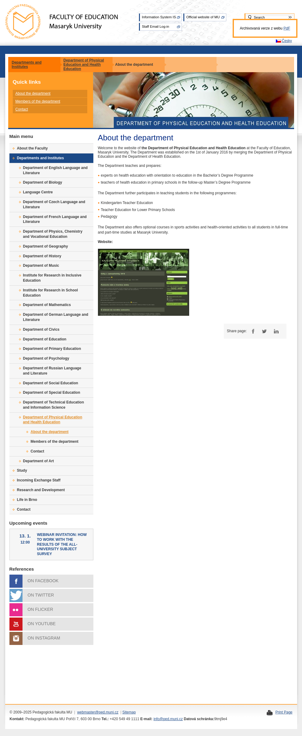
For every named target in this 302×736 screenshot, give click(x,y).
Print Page (283, 712)
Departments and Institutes (27, 64)
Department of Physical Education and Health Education (84, 64)
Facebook (252, 331)
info (156, 719)
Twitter (264, 331)
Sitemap (129, 712)
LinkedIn (276, 331)
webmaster (86, 712)
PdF (286, 28)
